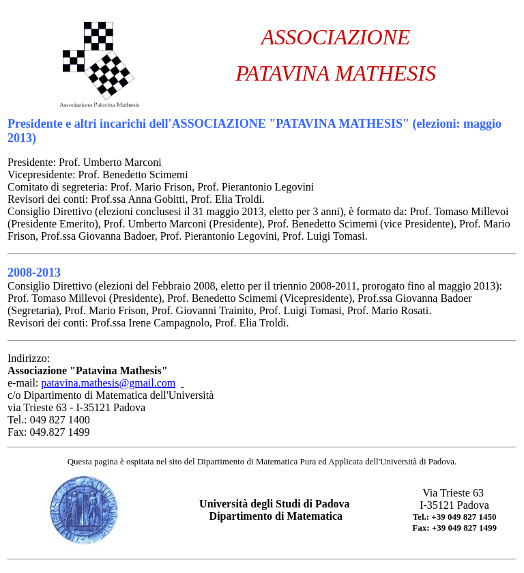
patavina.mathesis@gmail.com (108, 383)
